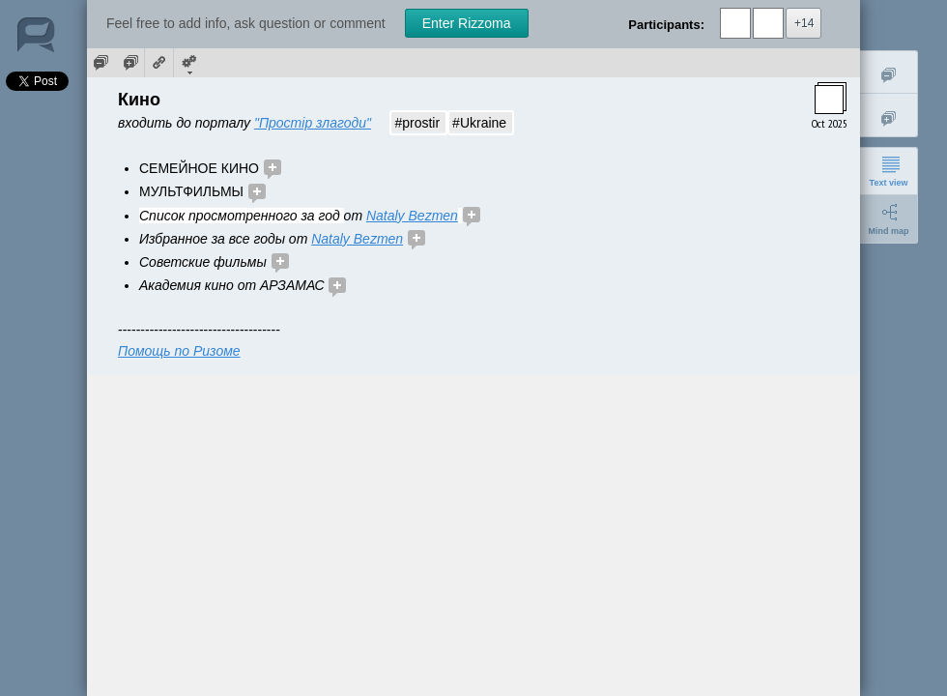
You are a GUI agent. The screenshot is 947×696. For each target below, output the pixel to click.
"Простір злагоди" (312, 122)
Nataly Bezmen (412, 215)
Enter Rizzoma (466, 23)
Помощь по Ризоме (179, 351)
